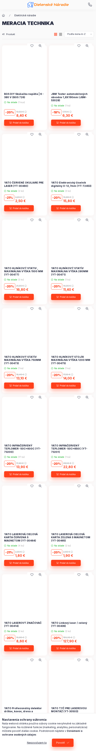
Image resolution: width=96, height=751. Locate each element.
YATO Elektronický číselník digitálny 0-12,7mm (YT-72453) (71, 184)
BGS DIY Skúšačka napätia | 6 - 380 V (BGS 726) (24, 95)
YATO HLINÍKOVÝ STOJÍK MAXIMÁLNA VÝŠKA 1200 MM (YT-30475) (70, 360)
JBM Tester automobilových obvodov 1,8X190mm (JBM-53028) (69, 97)
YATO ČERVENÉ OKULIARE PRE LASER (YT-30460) (24, 184)
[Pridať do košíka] (19, 123)
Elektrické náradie (25, 15)
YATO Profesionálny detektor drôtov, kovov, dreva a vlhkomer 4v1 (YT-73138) (23, 711)
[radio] (60, 34)
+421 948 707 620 (90, 5)
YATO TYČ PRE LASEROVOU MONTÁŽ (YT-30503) (69, 710)
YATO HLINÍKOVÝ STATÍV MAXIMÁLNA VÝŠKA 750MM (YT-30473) (22, 360)
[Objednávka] (79, 34)
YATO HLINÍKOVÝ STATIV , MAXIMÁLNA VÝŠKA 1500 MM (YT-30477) (23, 271)
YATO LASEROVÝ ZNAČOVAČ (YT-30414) (23, 624)
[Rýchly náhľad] (40, 45)
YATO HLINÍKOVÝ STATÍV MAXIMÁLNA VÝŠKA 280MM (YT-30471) (69, 271)
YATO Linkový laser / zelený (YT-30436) (69, 624)
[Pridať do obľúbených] (32, 45)
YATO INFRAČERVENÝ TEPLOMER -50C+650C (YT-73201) (69, 448)
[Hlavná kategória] (3, 15)
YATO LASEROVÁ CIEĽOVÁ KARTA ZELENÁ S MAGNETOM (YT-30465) (70, 537)
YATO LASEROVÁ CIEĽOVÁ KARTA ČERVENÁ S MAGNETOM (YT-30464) (21, 537)
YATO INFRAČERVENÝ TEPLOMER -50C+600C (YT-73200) (22, 448)
